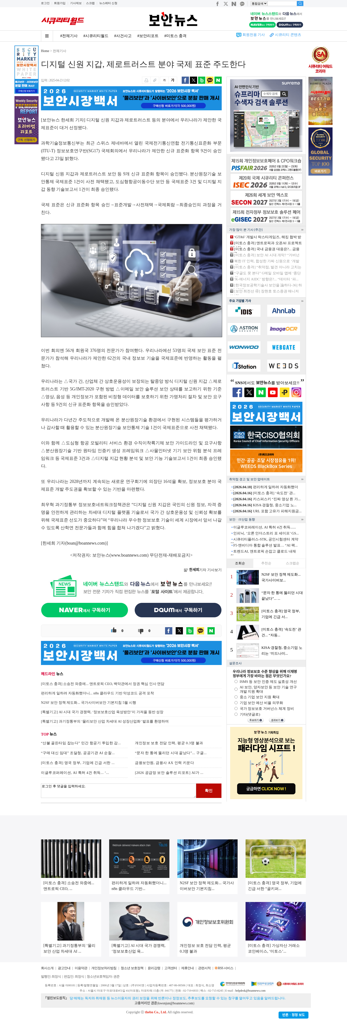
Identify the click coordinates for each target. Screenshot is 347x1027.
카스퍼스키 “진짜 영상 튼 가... (266, 499)
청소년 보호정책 (132, 968)
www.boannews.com (129, 555)
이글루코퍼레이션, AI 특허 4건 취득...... (264, 527)
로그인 (45, 3)
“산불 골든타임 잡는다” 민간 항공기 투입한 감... (81, 743)
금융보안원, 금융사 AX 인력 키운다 (164, 763)
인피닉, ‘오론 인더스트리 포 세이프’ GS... (266, 533)
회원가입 (60, 3)
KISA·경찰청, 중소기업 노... (265, 505)
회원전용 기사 (253, 35)
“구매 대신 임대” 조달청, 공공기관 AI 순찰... (78, 753)
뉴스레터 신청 (108, 3)
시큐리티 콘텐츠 (288, 35)
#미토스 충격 (175, 36)
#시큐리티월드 (95, 36)
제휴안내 (187, 968)
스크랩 (90, 3)
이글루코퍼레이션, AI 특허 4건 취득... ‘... (75, 773)
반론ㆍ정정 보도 (293, 1015)
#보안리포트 (148, 36)
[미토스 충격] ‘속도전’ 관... (264, 493)
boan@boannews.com (86, 543)
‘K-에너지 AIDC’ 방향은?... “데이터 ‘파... (266, 279)
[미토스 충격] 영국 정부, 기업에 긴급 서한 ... (78, 763)
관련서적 (204, 968)
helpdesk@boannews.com (250, 990)
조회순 (240, 563)
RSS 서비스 (225, 968)
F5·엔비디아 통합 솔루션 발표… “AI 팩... (265, 545)
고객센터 (170, 968)
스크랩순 (292, 563)
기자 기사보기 (203, 570)
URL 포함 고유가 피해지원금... (267, 511)
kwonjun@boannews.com (175, 1003)
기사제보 (76, 3)
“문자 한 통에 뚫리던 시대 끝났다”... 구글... (171, 753)
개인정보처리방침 (103, 968)
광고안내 (64, 968)
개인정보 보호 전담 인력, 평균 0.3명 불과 (169, 743)
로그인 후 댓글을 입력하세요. (118, 790)
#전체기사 (69, 36)
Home (45, 51)
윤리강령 (154, 968)
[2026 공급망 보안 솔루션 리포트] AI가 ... (169, 773)
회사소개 (47, 968)
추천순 (266, 563)
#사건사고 (123, 36)
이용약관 (81, 968)
